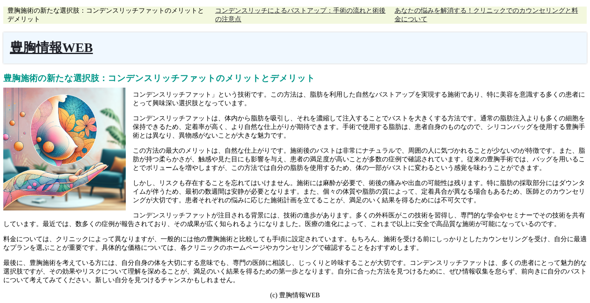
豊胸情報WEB (51, 47)
